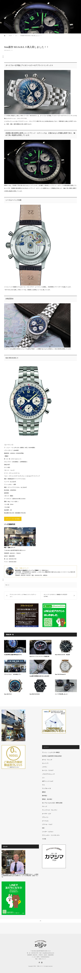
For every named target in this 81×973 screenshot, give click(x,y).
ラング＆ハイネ (46, 788)
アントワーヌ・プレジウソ (49, 810)
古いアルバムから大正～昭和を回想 (52, 803)
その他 (44, 838)
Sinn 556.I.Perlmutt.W (60, 674)
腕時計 (44, 792)
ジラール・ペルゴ (47, 824)
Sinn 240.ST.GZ (8, 694)
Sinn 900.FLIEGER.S (35, 694)
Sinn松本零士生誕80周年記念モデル (13, 654)
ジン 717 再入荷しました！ (61, 694)
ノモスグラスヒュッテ (48, 774)
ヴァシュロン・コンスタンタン (51, 835)
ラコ (43, 785)
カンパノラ (45, 763)
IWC (43, 828)
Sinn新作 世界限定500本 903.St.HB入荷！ (40, 676)
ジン (12, 50)
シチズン (44, 767)
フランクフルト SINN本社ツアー (12, 674)
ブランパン (45, 817)
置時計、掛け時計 (47, 799)
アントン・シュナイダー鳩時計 (51, 752)
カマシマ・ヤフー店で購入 (13, 519)
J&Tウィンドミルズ (47, 781)
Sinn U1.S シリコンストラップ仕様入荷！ (40, 656)
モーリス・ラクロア (47, 770)
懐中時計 (44, 795)
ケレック (44, 806)
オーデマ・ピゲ (46, 813)
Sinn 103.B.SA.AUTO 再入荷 (62, 654)
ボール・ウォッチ (47, 759)
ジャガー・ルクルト (47, 831)
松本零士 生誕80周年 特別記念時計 (52, 756)
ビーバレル (45, 820)
